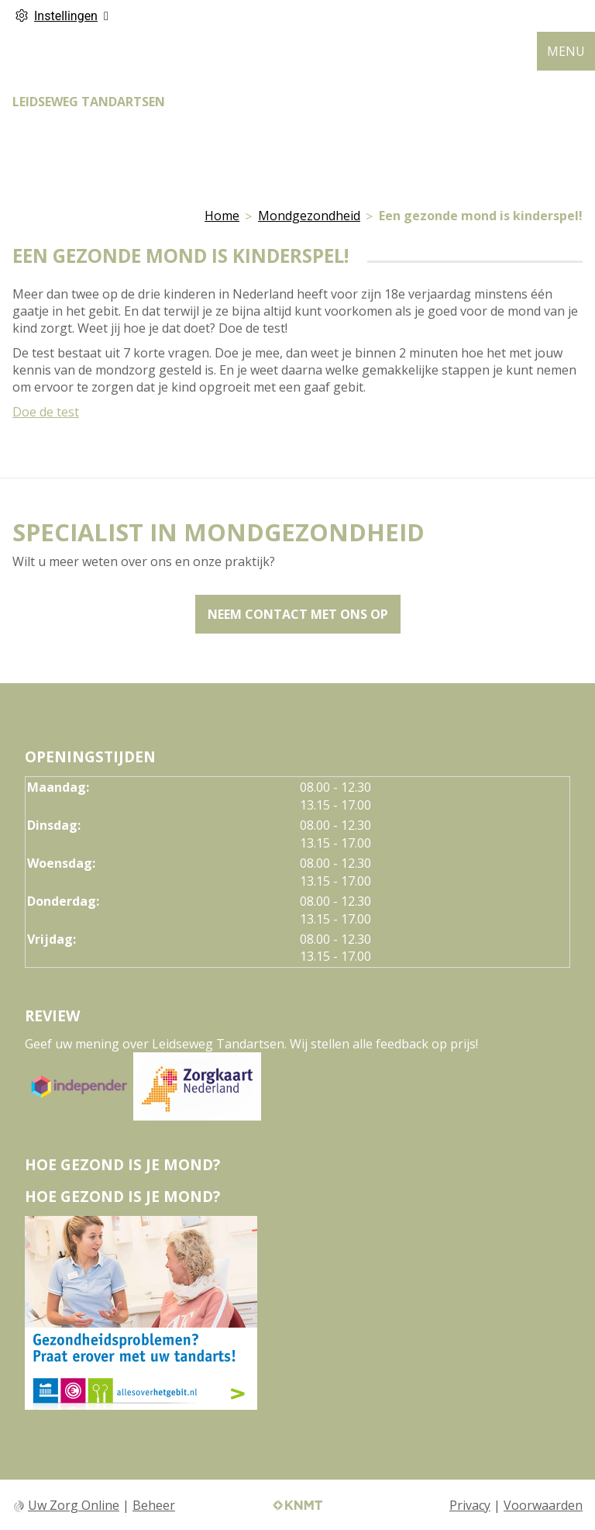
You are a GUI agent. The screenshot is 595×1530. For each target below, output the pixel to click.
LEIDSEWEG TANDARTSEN (88, 101)
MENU (566, 51)
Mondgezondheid (309, 215)
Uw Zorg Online (73, 1505)
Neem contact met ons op (298, 614)
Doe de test (45, 411)
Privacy (469, 1505)
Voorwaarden (543, 1505)
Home (222, 215)
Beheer (153, 1505)
